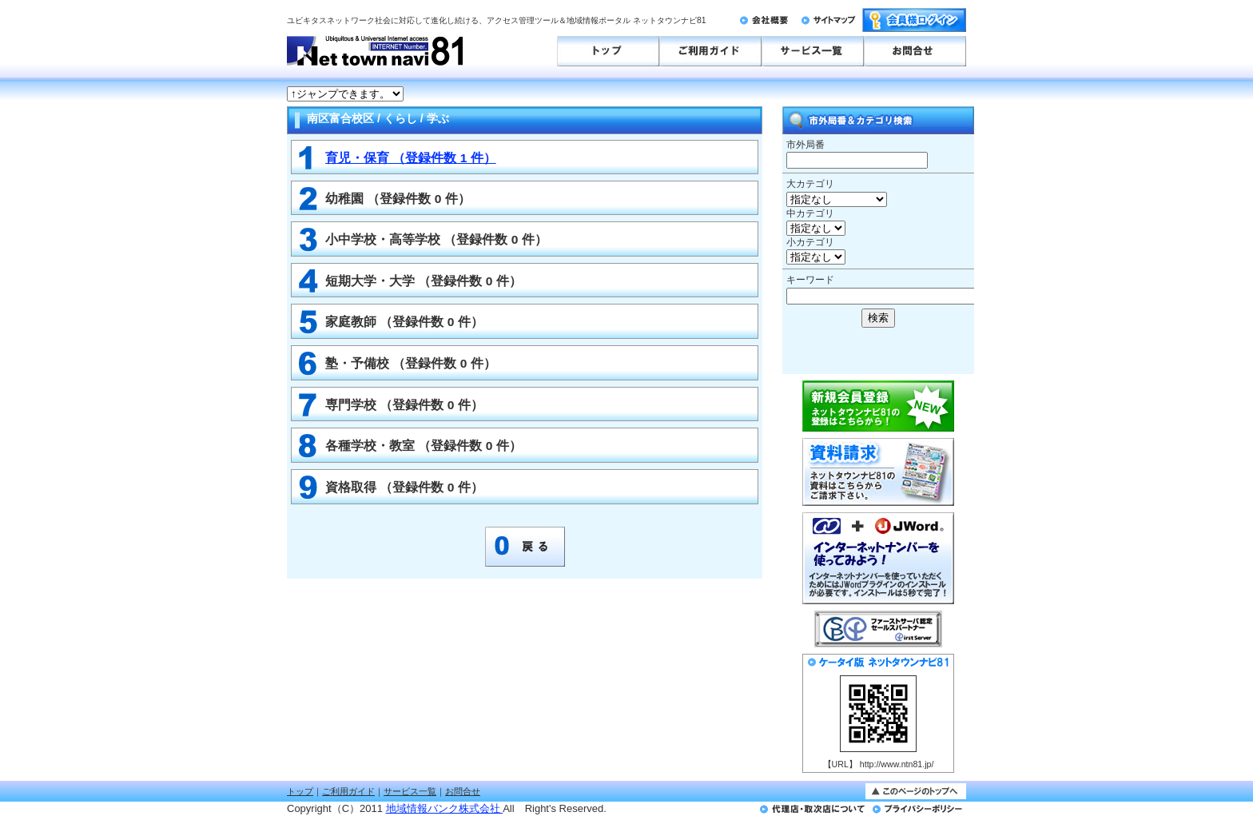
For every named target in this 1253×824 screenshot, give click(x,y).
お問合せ (462, 791)
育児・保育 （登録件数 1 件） (410, 158)
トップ (300, 791)
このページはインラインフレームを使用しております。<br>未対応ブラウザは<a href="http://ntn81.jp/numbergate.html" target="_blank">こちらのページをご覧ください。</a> (826, 94)
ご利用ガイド (348, 791)
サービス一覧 (410, 791)
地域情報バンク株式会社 (444, 808)
